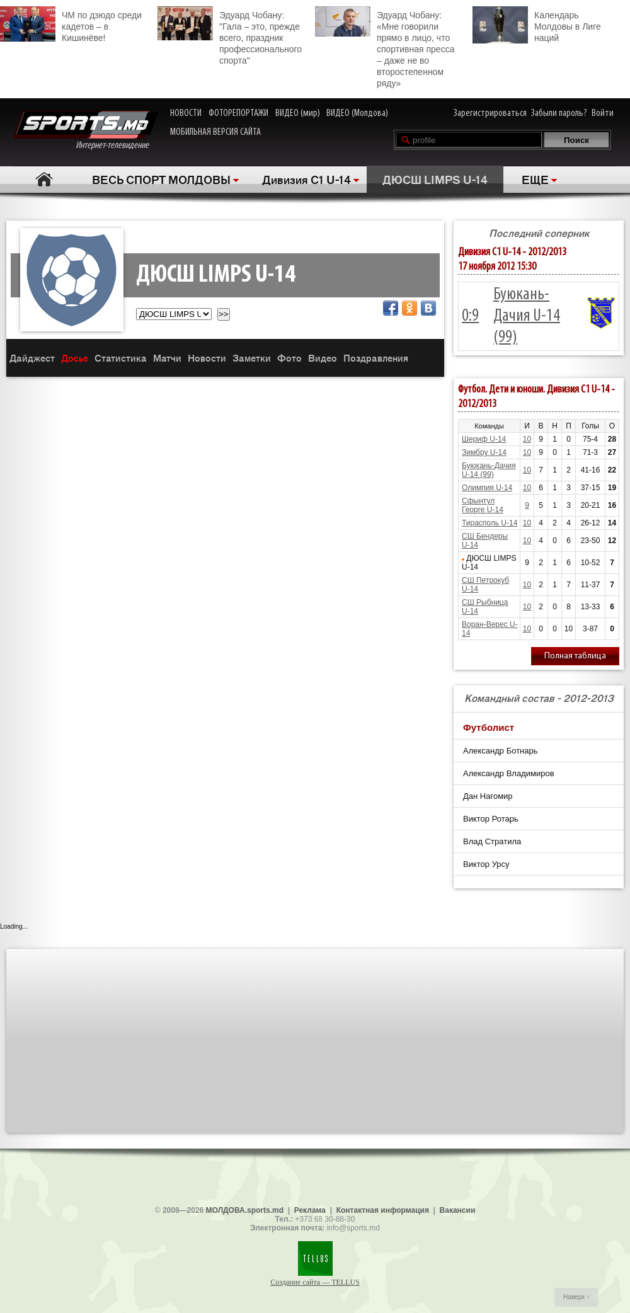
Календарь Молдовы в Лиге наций (536, 24)
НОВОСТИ (186, 113)
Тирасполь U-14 (489, 523)
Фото (289, 358)
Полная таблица (575, 656)
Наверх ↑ (576, 1296)
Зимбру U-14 (484, 452)
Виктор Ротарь (490, 818)
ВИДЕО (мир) (297, 113)
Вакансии (458, 1210)
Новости (207, 358)
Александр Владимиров (508, 773)
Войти (603, 113)
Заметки (251, 358)
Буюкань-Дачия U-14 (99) (526, 316)
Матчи (167, 358)
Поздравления (375, 358)
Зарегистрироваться (490, 113)
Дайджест (32, 358)
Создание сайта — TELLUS (315, 1282)
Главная (44, 179)
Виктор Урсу (486, 864)
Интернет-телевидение (85, 131)
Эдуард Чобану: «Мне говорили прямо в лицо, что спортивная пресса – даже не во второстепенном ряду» (384, 47)
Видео (322, 358)
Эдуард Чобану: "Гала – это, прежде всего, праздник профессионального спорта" (230, 36)
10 (527, 439)
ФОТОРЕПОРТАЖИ (238, 113)
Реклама (310, 1210)
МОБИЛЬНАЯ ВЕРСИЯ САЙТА (215, 132)
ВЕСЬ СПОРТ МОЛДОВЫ (161, 178)
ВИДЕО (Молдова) (357, 113)
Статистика (120, 358)
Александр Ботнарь (500, 750)
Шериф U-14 (484, 439)
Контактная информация (382, 1210)
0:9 (470, 316)
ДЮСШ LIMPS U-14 (435, 178)
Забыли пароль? (559, 113)
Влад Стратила (492, 841)
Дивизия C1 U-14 (306, 178)
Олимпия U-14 (487, 487)
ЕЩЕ (535, 178)
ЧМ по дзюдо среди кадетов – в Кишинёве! (71, 24)
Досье (74, 358)
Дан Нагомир (488, 796)
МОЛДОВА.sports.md (245, 1210)
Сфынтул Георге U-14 (482, 505)
